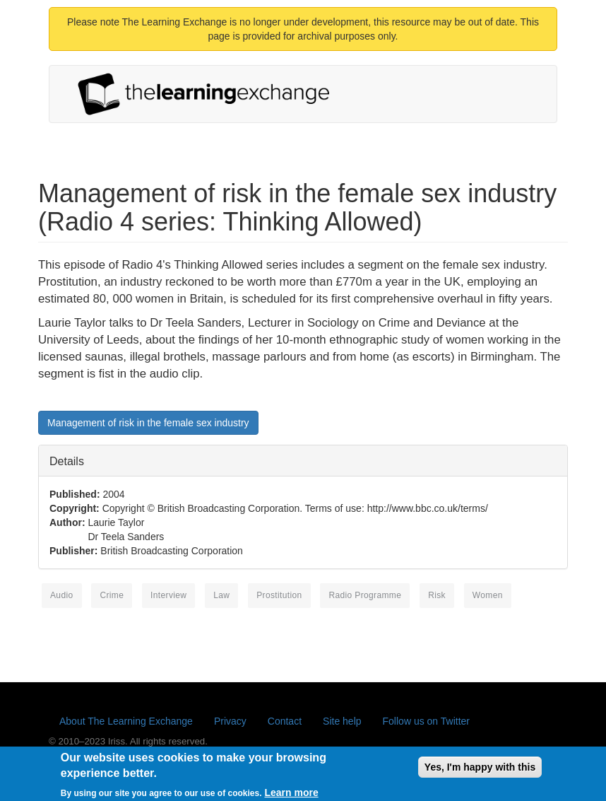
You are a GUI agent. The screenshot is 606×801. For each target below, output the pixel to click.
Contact (285, 721)
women (488, 595)
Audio (61, 595)
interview (168, 595)
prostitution (279, 595)
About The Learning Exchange (126, 721)
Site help (342, 721)
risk (437, 595)
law (221, 595)
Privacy (230, 721)
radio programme (364, 595)
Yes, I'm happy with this (479, 770)
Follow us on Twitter (426, 721)
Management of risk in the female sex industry (148, 422)
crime (112, 595)
